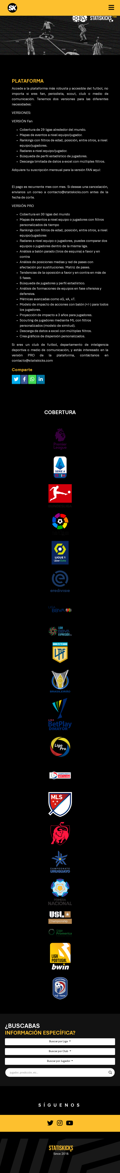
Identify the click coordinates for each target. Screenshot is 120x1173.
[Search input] (58, 1072)
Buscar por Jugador (59, 1061)
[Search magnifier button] (110, 1072)
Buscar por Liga (58, 1041)
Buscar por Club (59, 1051)
